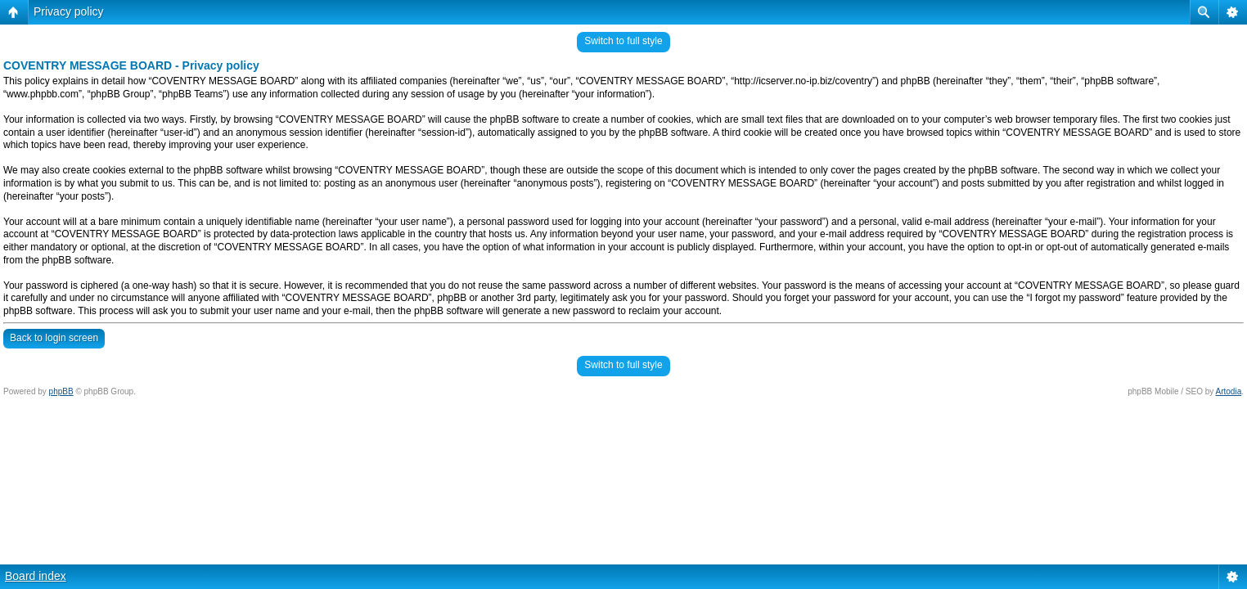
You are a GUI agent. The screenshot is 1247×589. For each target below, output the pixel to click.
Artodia (1229, 391)
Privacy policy (69, 11)
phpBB (61, 391)
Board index (35, 575)
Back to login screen (54, 338)
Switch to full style (623, 41)
